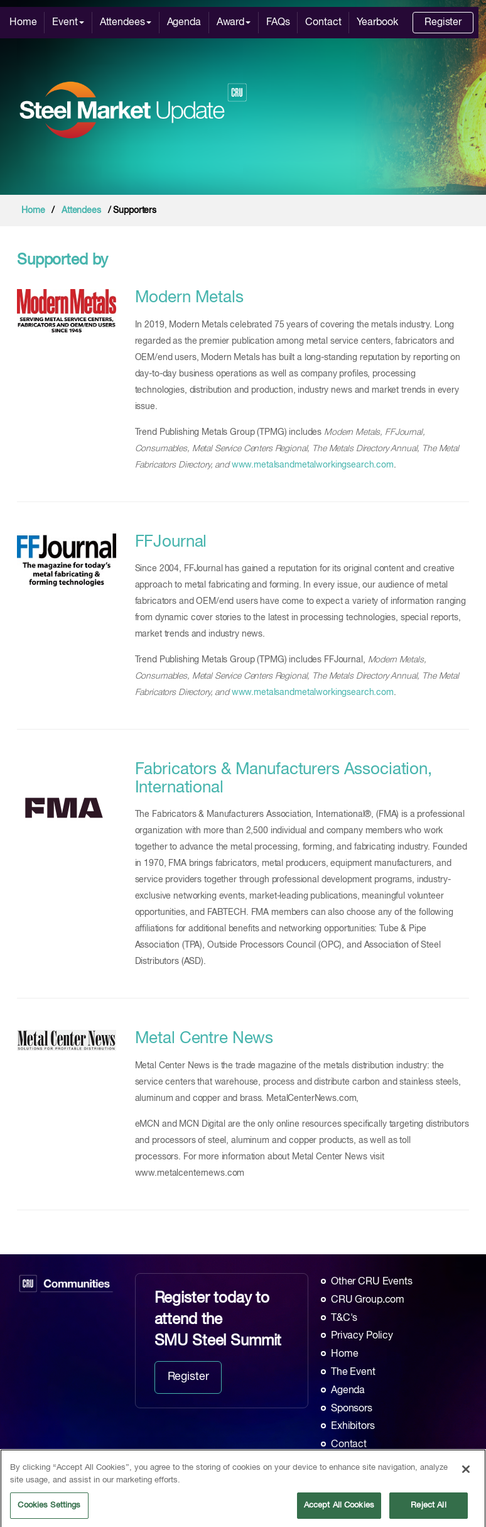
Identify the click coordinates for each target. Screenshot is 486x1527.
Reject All (428, 1510)
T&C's (344, 1318)
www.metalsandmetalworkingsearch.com (313, 465)
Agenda (184, 23)
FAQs (277, 23)
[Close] (466, 1473)
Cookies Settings (49, 1510)
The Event (353, 1372)
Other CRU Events (372, 1282)
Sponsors (351, 1409)
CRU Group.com (367, 1300)
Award (234, 23)
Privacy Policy (362, 1336)
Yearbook (377, 23)
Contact (323, 23)
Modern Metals (189, 298)
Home (22, 23)
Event (68, 23)
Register (443, 23)
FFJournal (171, 542)
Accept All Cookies (339, 1510)
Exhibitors (353, 1426)
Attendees (125, 23)
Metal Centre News (204, 1039)
